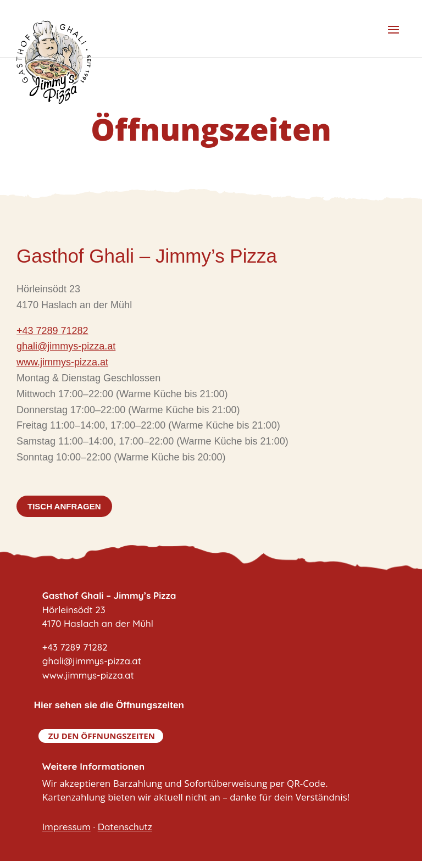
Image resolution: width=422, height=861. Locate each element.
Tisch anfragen (64, 506)
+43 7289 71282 (52, 330)
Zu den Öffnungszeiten (101, 735)
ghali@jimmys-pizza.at (65, 346)
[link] (65, 346)
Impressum (66, 826)
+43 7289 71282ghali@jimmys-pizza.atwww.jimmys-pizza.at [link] (91, 661)
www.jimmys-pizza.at (62, 362)
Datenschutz (125, 826)
